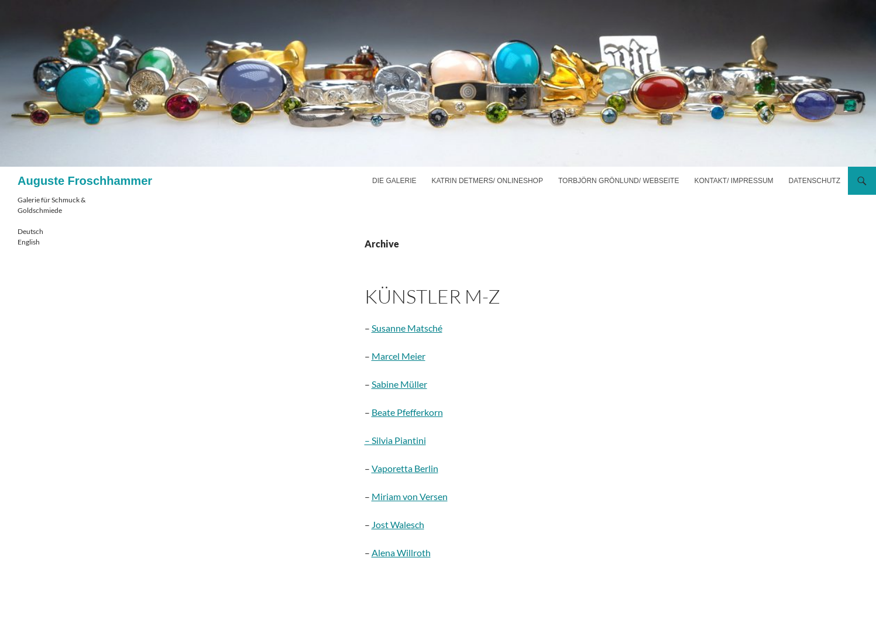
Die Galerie (394, 181)
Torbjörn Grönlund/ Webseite (618, 181)
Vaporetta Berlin (405, 468)
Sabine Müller (399, 384)
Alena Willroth (401, 552)
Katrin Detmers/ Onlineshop (486, 181)
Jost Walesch (398, 524)
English (29, 241)
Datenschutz (814, 181)
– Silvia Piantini (395, 440)
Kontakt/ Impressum (733, 181)
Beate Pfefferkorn (407, 412)
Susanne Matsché (407, 327)
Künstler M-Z (432, 296)
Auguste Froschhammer (85, 180)
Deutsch (30, 231)
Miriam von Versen (410, 496)
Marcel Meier (398, 355)
